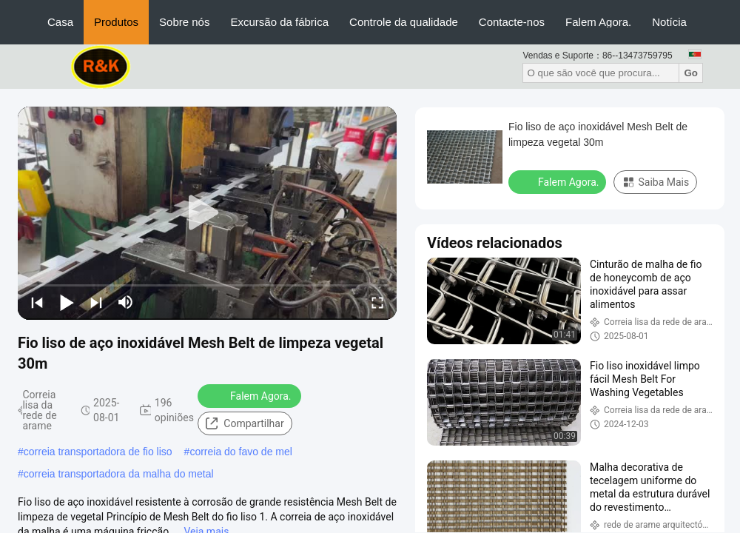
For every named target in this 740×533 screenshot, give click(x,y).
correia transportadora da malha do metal (119, 474)
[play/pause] (66, 302)
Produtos (116, 22)
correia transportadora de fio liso (98, 451)
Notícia (669, 22)
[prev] (37, 302)
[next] (96, 302)
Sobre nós (184, 22)
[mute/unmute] (126, 302)
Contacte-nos (512, 22)
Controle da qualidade (403, 22)
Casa (60, 22)
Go (691, 72)
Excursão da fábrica (279, 22)
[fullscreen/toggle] (377, 302)
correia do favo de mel (240, 451)
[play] (207, 213)
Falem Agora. (598, 21)
